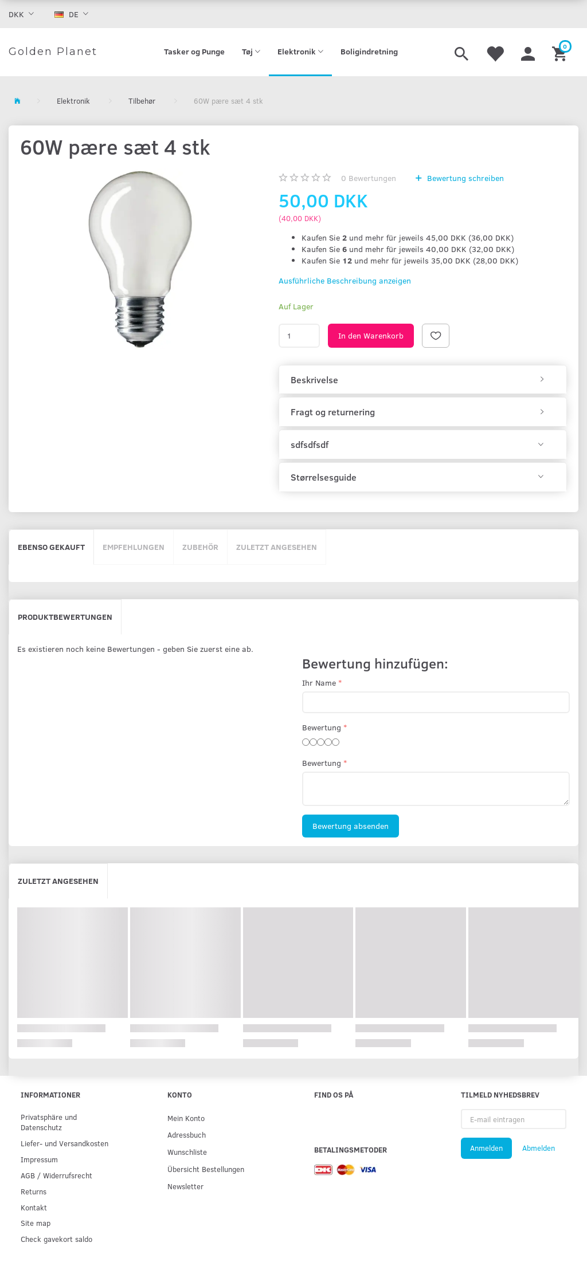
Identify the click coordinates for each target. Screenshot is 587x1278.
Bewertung (321, 727)
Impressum (39, 1159)
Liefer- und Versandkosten (64, 1143)
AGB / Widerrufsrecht (56, 1175)
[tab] (422, 379)
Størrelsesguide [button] (324, 477)
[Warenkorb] (560, 52)
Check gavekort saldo (56, 1239)
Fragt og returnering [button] (333, 412)
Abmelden (538, 1148)
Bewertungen (368, 177)
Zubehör (200, 546)
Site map (35, 1223)
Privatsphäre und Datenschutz (49, 1122)
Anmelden (486, 1148)
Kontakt (34, 1207)
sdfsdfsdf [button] (309, 444)
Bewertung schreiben (464, 177)
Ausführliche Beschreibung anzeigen (345, 280)
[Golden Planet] (53, 52)
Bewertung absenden (350, 825)
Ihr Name (319, 682)
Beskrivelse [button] (314, 380)
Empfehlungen (134, 546)
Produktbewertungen (65, 616)
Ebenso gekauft (51, 546)
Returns (33, 1191)
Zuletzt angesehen (276, 546)
